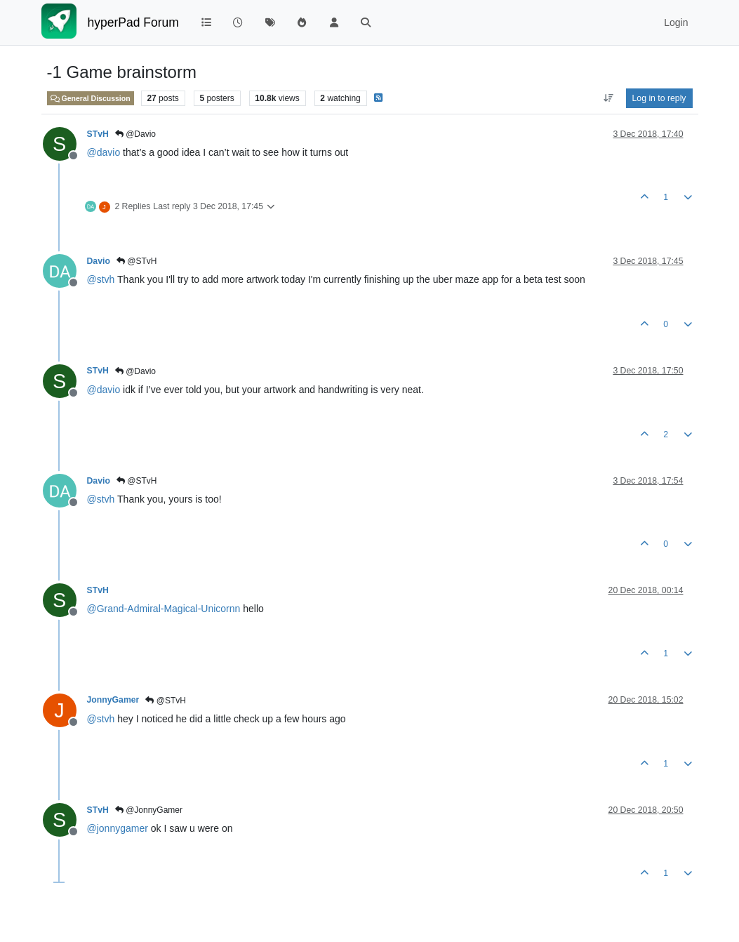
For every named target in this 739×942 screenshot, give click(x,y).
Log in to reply (659, 98)
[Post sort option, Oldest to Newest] (608, 98)
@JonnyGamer (148, 810)
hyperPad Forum (133, 22)
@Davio (135, 134)
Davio (98, 261)
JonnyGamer (113, 700)
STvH (98, 134)
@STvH (136, 261)
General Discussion (91, 98)
